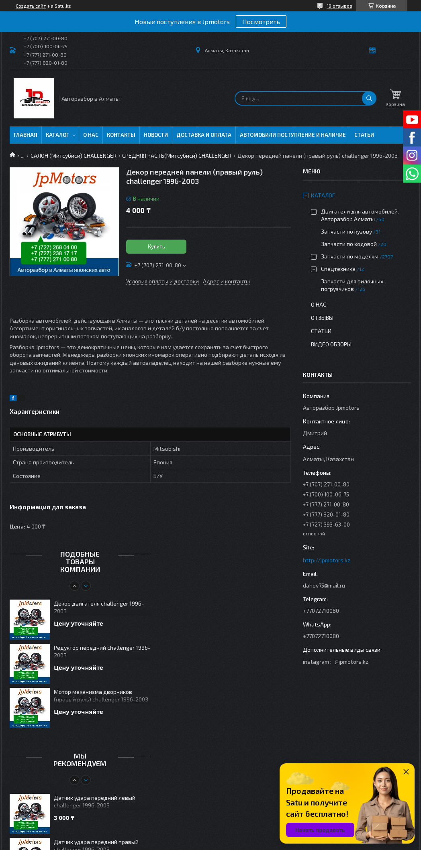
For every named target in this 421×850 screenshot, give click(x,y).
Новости (156, 135)
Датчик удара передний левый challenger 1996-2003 (94, 801)
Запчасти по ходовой (349, 243)
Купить (156, 246)
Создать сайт (31, 5)
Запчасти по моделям (349, 256)
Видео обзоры (331, 344)
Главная (25, 135)
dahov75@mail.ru (324, 585)
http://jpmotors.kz (326, 560)
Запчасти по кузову (346, 231)
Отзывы (322, 317)
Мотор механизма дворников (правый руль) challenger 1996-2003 (101, 695)
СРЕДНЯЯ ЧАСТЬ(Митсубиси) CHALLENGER (176, 155)
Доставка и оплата (203, 135)
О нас (90, 135)
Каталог (57, 135)
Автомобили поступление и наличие (293, 135)
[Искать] (369, 98)
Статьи (364, 135)
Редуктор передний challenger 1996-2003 (102, 651)
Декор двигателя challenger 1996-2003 (99, 607)
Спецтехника (338, 268)
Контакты (121, 135)
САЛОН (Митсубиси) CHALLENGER (73, 155)
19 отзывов (339, 5)
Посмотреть (261, 21)
